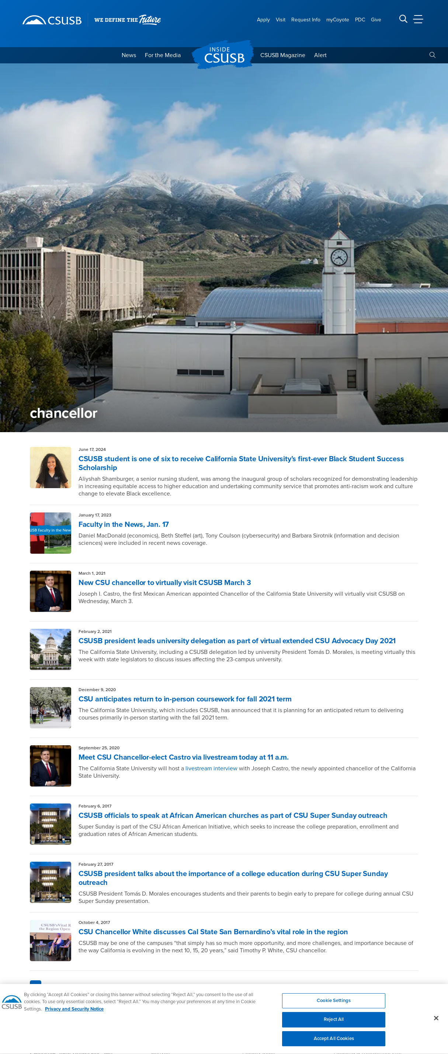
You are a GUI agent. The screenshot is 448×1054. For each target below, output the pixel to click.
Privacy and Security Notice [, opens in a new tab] (74, 1013)
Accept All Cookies (334, 1043)
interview (224, 768)
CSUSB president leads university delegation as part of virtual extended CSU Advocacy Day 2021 (237, 641)
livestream (198, 768)
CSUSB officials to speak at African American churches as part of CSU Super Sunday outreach (233, 815)
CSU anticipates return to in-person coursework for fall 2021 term (185, 699)
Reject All (334, 1024)
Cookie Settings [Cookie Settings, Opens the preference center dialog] (334, 1005)
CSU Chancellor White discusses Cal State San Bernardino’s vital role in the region (213, 932)
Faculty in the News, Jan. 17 (124, 524)
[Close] (436, 1022)
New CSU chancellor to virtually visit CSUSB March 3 (165, 582)
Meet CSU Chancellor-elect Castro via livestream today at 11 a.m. (184, 757)
